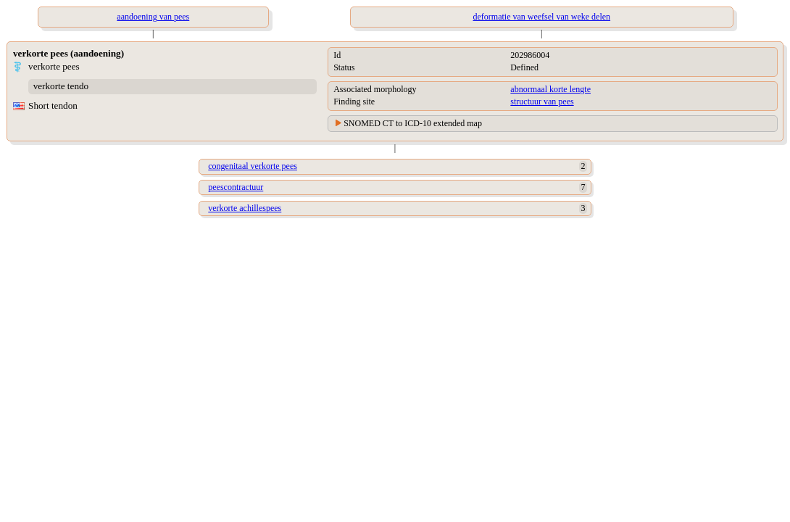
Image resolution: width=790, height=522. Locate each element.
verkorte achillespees (244, 208)
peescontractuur (235, 187)
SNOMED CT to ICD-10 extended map (413, 123)
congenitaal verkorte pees (252, 166)
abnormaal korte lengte (550, 89)
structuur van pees (541, 101)
